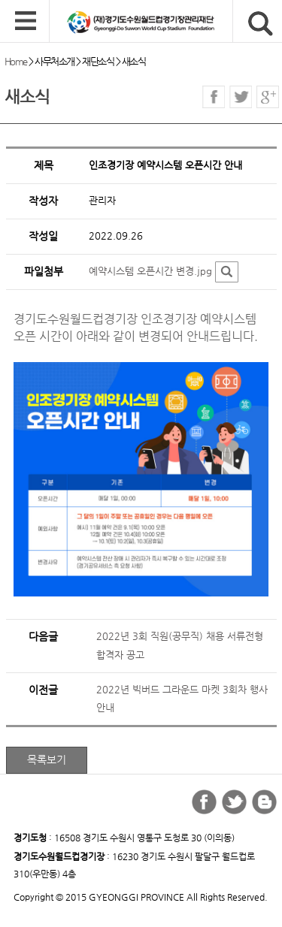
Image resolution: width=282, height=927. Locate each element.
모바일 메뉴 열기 (25, 21)
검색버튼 (260, 23)
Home (16, 61)
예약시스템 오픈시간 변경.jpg (150, 270)
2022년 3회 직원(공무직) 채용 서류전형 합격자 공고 (179, 645)
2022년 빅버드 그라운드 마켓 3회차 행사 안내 (182, 699)
